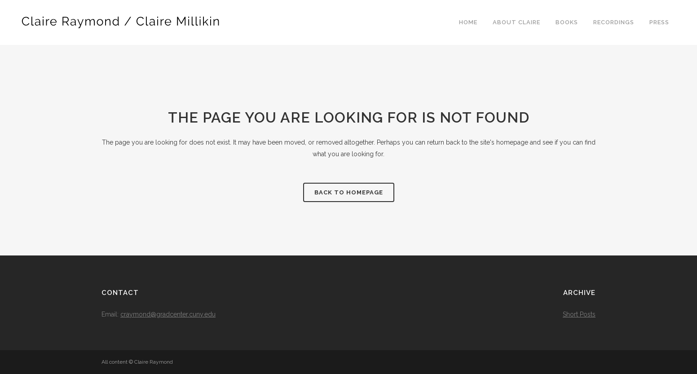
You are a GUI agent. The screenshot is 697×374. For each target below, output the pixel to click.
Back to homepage (348, 192)
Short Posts (579, 314)
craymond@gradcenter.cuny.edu (168, 314)
